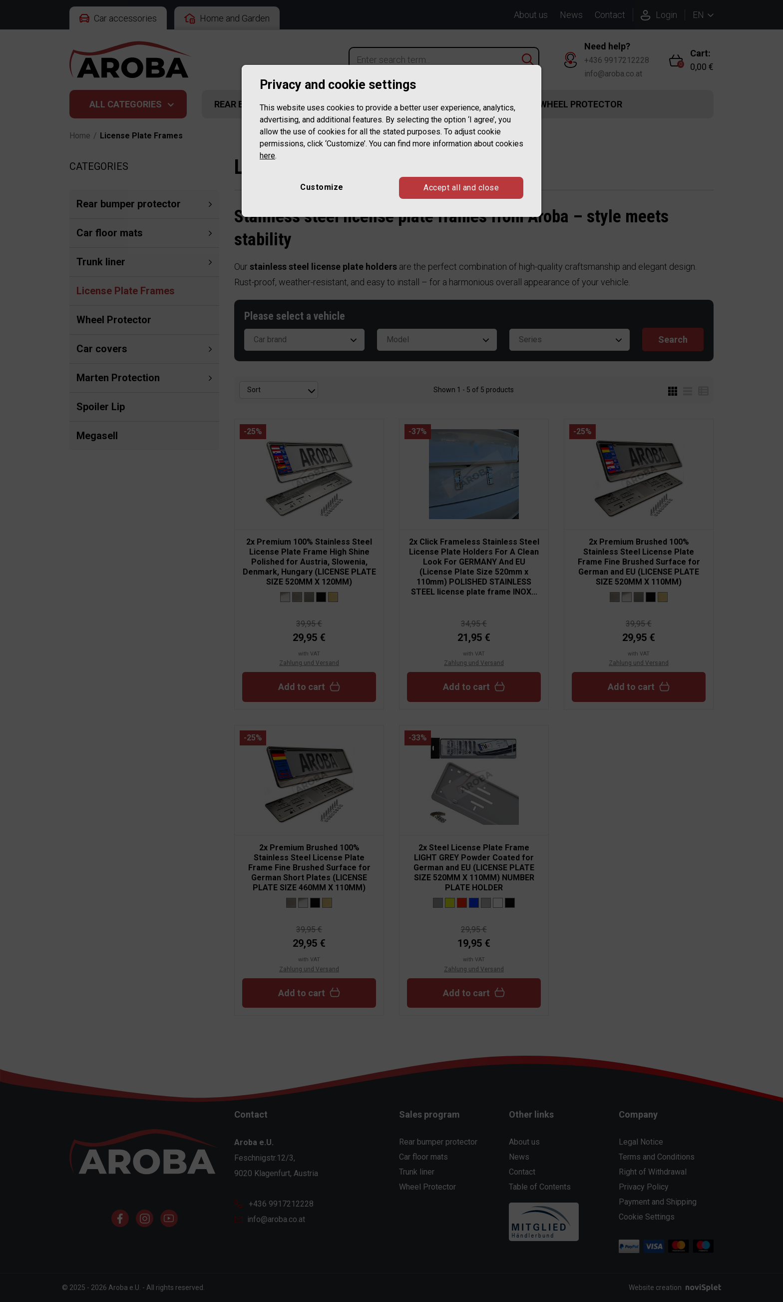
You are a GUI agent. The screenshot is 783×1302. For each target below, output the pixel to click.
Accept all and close (461, 187)
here (267, 155)
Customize (322, 187)
